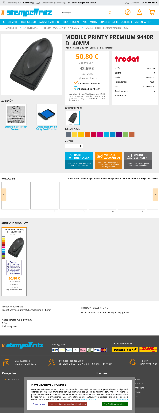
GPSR (134, 396)
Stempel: (13, 22)
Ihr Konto (136, 383)
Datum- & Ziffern (49, 22)
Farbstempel (31, 27)
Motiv (93, 22)
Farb (84, 22)
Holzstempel (13, 379)
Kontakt (135, 379)
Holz (65, 22)
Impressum (122, 399)
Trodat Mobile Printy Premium (62, 27)
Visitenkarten (143, 22)
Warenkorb (137, 388)
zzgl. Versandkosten (87, 78)
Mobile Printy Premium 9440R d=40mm (107, 27)
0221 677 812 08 (148, 364)
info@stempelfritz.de (25, 364)
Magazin (135, 392)
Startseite (11, 27)
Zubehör (126, 22)
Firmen (74, 22)
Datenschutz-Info (89, 399)
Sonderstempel (109, 22)
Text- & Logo (28, 22)
